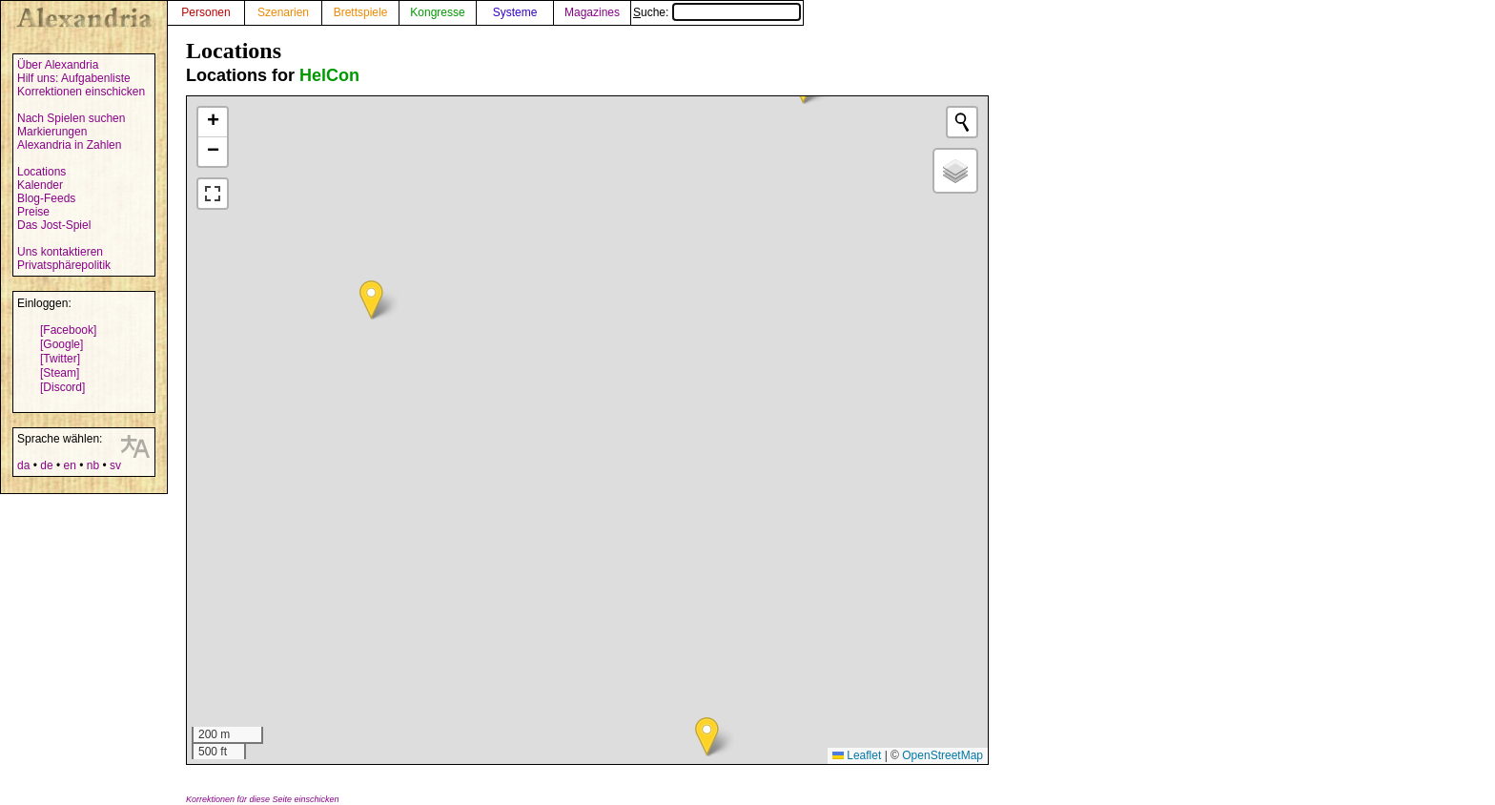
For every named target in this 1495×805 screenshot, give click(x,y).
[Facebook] (68, 330)
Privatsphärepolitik (64, 265)
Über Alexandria (57, 65)
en (69, 465)
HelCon (329, 75)
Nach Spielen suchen (71, 118)
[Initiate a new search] (962, 122)
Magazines (592, 12)
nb (93, 465)
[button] (707, 736)
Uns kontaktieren (60, 251)
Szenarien (283, 12)
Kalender (40, 185)
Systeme (515, 12)
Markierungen (52, 131)
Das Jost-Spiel (54, 225)
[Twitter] (60, 358)
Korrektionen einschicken (81, 91)
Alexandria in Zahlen (69, 145)
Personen (205, 12)
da (23, 465)
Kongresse (437, 12)
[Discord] (62, 387)
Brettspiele (361, 12)
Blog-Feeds (46, 198)
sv (115, 465)
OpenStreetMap (942, 755)
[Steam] (59, 373)
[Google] (61, 344)
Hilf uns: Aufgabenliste (74, 78)
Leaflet (856, 755)
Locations (41, 171)
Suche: (717, 12)
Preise (33, 211)
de (46, 465)
